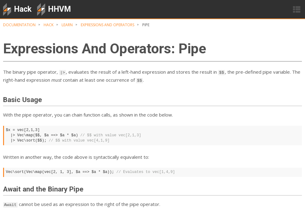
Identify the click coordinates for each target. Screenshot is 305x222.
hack (49, 24)
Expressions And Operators (107, 24)
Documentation (19, 24)
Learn (67, 24)
